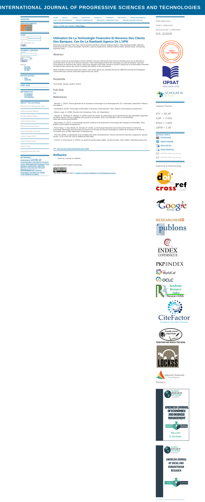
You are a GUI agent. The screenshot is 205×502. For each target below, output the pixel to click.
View (26, 78)
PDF (54, 93)
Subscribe (27, 79)
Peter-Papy (80, 26)
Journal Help (24, 19)
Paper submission (84, 20)
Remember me (29, 43)
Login (74, 18)
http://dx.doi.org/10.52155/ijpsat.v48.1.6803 (73, 149)
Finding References (167, 149)
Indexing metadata (167, 141)
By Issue (27, 66)
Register (86, 18)
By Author (27, 68)
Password (24, 39)
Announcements (138, 18)
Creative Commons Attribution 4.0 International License (95, 173)
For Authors (28, 95)
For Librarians (29, 97)
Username (24, 37)
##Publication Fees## (132, 20)
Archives (122, 18)
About (65, 18)
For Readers (28, 94)
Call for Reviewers (62, 20)
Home (55, 18)
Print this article (166, 137)
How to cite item (166, 145)
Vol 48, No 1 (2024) (67, 26)
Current (109, 18)
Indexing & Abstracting (108, 20)
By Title (26, 70)
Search (98, 18)
